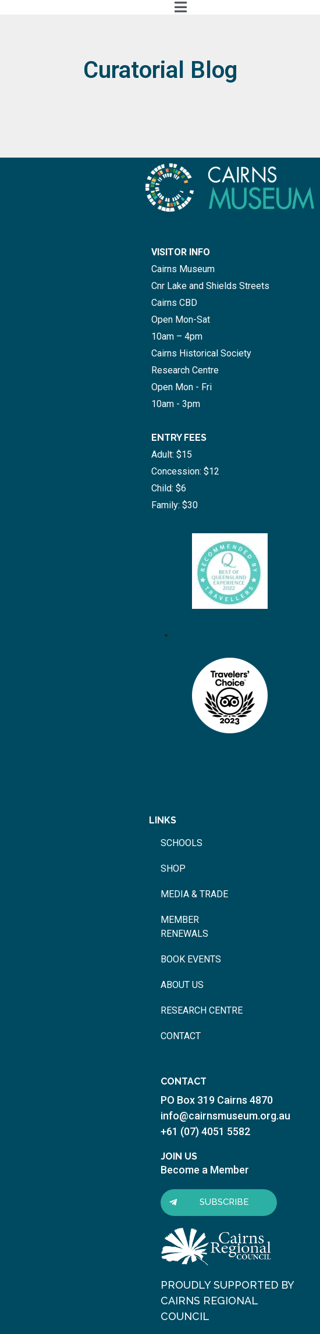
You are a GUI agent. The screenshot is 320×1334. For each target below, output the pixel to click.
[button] (219, 1202)
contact (181, 1035)
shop (173, 868)
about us (182, 984)
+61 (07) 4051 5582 (205, 1131)
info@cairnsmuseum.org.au (225, 1116)
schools (181, 842)
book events (191, 959)
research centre (202, 1010)
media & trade (194, 894)
